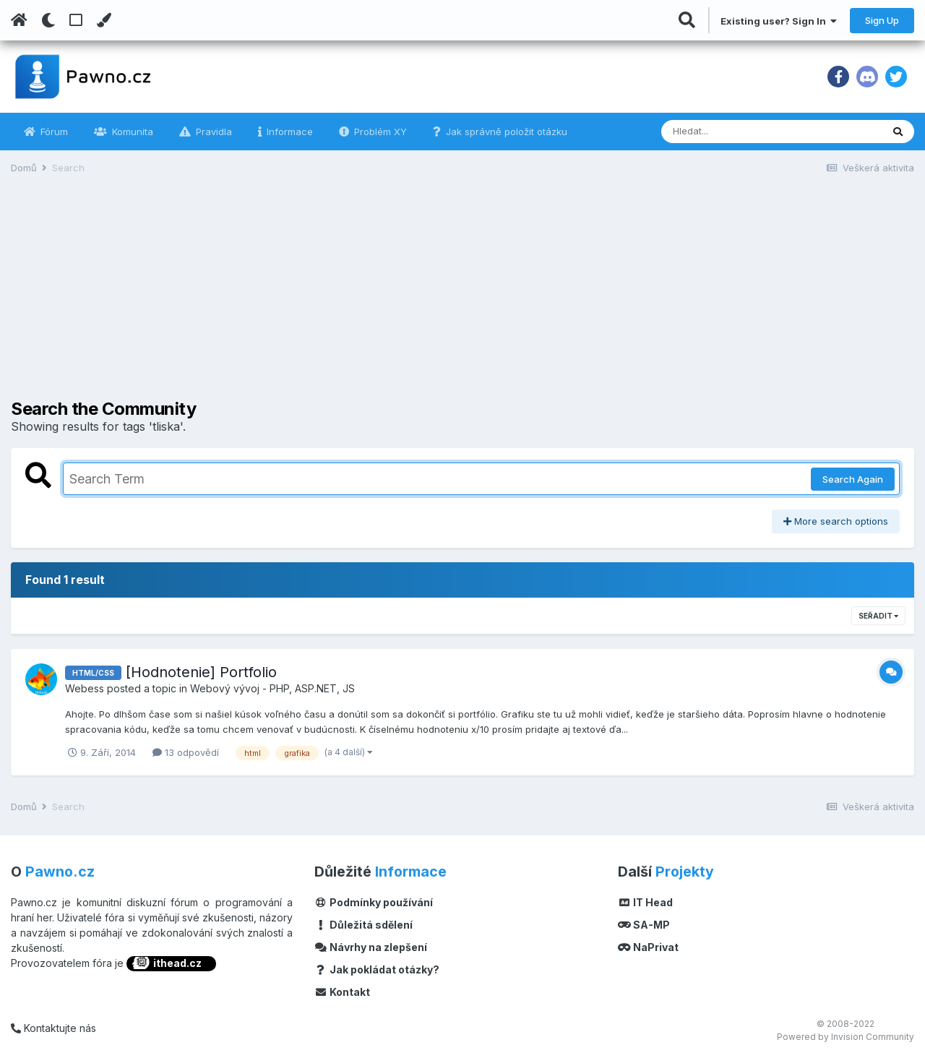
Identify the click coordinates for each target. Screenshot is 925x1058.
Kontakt (342, 992)
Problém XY (379, 131)
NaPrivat (648, 947)
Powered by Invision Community (845, 1036)
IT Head (645, 902)
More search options (835, 521)
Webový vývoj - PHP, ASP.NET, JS (272, 688)
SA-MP (644, 925)
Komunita (131, 131)
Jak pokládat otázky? (376, 969)
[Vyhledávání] (732, 131)
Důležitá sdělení (363, 925)
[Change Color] (103, 20)
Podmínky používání (373, 902)
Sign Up (882, 20)
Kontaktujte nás (53, 1028)
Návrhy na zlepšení (370, 947)
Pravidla (212, 131)
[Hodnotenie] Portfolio (201, 672)
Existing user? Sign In (778, 21)
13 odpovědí (185, 752)
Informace (288, 131)
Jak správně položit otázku (505, 131)
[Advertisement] (462, 298)
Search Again (852, 479)
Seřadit (878, 615)
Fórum (53, 131)
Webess (84, 688)
